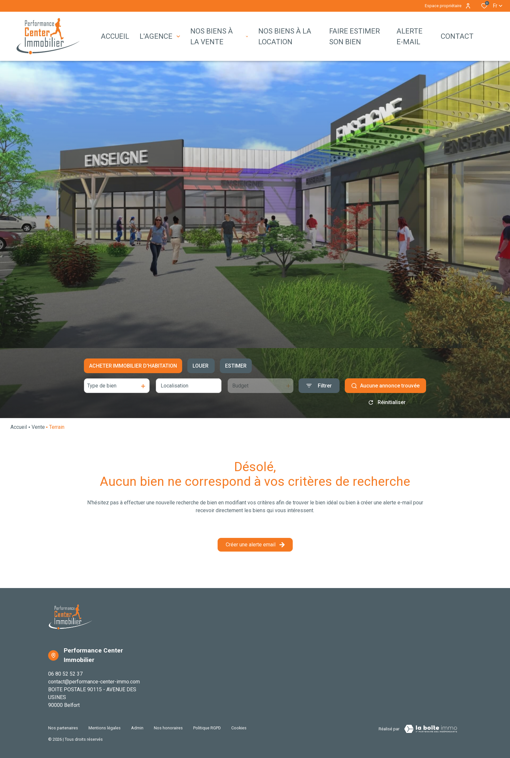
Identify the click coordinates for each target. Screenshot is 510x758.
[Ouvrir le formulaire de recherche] (319, 385)
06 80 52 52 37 (65, 674)
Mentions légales (104, 727)
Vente (38, 427)
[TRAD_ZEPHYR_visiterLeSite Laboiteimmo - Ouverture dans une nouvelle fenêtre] (430, 729)
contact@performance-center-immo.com (94, 682)
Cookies (239, 727)
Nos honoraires (168, 727)
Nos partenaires (63, 727)
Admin (137, 727)
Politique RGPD (207, 727)
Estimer (236, 366)
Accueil (18, 427)
